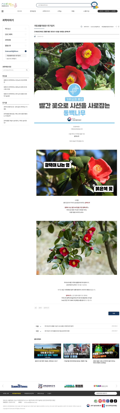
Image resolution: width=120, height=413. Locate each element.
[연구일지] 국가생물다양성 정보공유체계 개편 (57, 331)
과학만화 (8, 40)
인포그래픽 (8, 34)
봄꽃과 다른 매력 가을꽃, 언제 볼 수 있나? (46, 361)
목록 (114, 313)
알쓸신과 (8, 45)
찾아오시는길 (40, 393)
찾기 (90, 5)
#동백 (40, 308)
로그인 (101, 11)
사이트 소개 (6, 393)
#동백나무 (46, 308)
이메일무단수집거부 (29, 393)
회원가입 (107, 11)
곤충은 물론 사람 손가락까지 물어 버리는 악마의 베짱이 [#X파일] (104, 362)
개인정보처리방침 (16, 393)
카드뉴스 (8, 29)
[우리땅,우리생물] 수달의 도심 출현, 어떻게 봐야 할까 (59, 326)
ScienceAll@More (95, 26)
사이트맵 (113, 11)
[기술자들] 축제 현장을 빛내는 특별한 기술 (75, 361)
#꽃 (36, 308)
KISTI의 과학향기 (11, 59)
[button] (3, 386)
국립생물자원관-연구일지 (108, 26)
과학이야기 (86, 26)
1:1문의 (49, 393)
